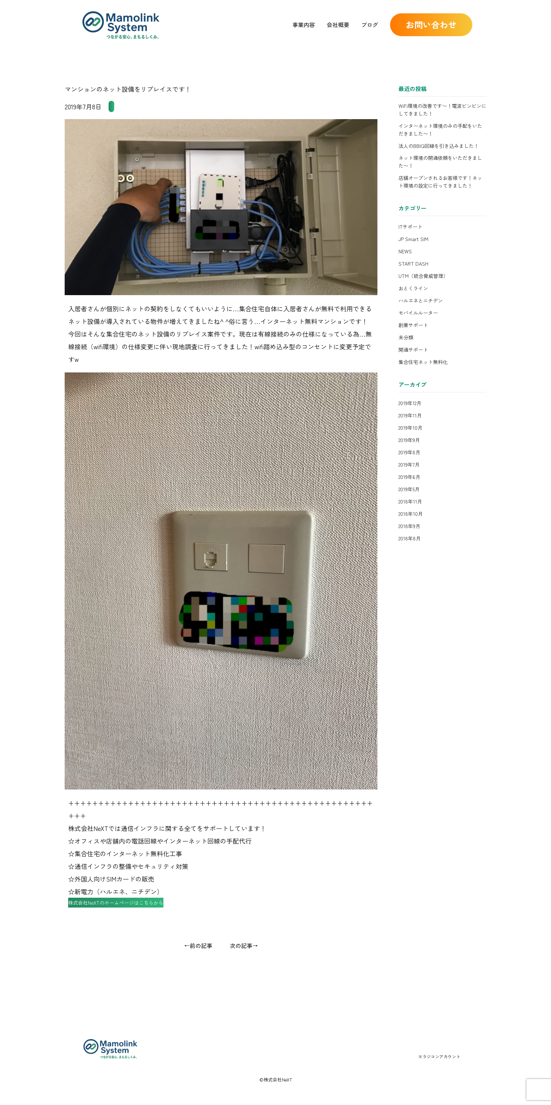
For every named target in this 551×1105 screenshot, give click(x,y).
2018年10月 (410, 513)
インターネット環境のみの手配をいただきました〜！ (440, 129)
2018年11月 (410, 501)
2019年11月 (410, 415)
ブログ (369, 24)
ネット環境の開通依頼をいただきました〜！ (440, 161)
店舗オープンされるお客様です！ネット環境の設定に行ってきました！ (440, 181)
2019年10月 (410, 427)
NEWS (405, 251)
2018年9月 (409, 525)
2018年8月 (409, 538)
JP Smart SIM (413, 238)
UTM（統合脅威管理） (423, 275)
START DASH (413, 263)
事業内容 (303, 24)
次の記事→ (244, 959)
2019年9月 (409, 439)
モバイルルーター (418, 312)
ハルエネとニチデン (420, 300)
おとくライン (413, 288)
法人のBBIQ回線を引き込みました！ (438, 145)
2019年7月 (409, 464)
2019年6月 (409, 476)
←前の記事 (198, 959)
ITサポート (410, 226)
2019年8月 (409, 452)
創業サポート (413, 325)
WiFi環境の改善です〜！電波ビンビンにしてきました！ (442, 109)
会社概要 (338, 24)
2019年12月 (409, 403)
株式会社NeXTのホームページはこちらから (134, 912)
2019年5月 (409, 489)
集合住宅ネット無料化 (139, 106)
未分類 (405, 337)
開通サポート (413, 349)
